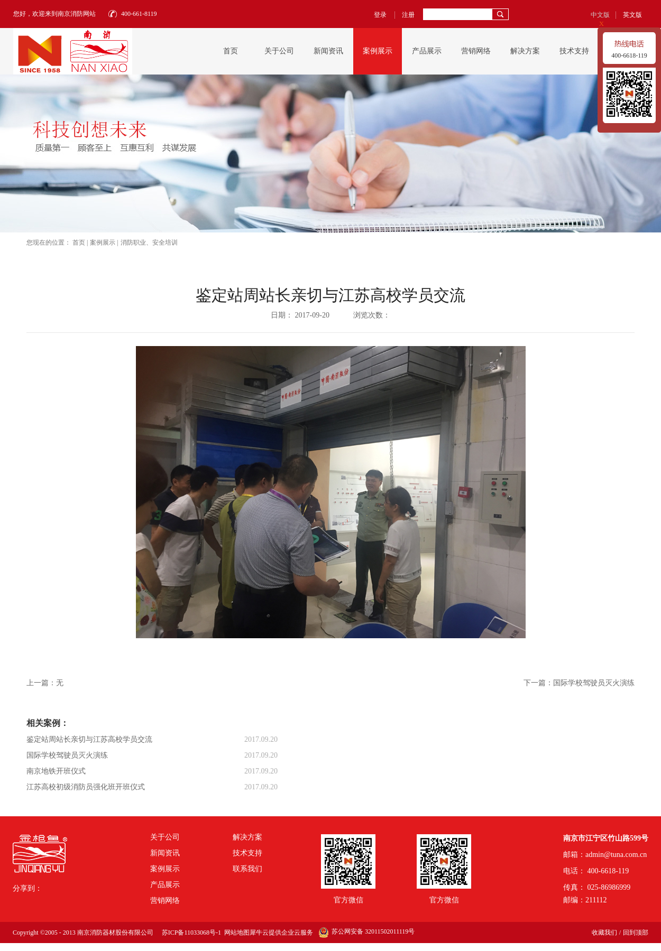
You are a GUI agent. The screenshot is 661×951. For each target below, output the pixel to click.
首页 (230, 51)
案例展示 (102, 242)
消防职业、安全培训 (149, 242)
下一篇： (579, 683)
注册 (408, 14)
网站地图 (235, 932)
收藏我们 (604, 932)
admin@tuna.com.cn (616, 855)
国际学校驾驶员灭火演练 (67, 755)
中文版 (600, 14)
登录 (380, 14)
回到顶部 (635, 932)
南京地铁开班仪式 (56, 771)
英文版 (632, 14)
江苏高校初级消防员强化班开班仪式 (85, 787)
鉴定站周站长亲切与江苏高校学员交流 (89, 739)
